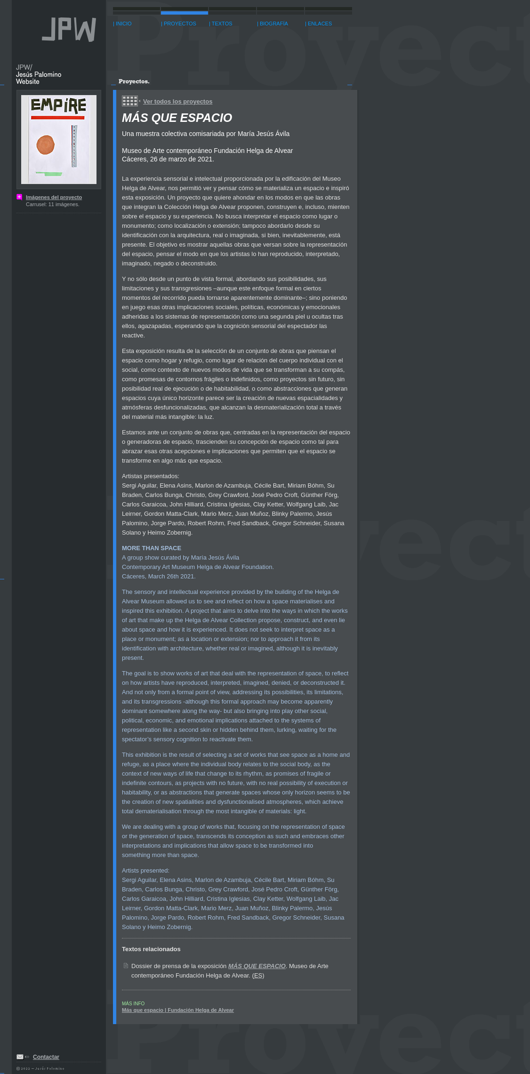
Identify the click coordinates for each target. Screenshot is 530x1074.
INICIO (124, 23)
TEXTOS (222, 23)
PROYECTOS (180, 23)
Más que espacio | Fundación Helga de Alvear (178, 1010)
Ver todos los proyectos (177, 101)
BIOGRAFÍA (274, 23)
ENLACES (320, 23)
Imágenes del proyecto (54, 197)
